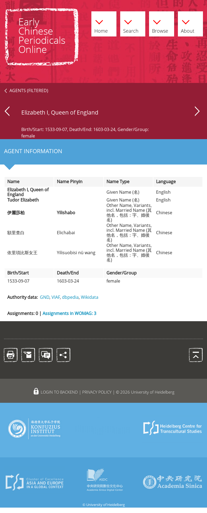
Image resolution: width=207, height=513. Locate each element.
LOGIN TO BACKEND (59, 392)
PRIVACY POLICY (97, 392)
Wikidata (89, 297)
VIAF (55, 297)
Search (131, 25)
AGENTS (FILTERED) (28, 90)
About (187, 25)
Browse (160, 25)
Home (101, 25)
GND (44, 297)
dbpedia (70, 297)
